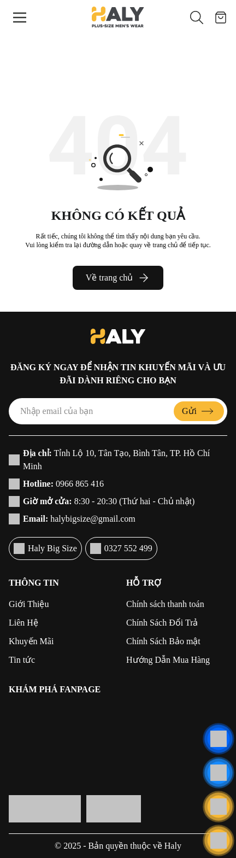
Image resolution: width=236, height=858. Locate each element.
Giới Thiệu (29, 604)
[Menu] (20, 17)
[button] (196, 17)
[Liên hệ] (218, 739)
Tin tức (22, 659)
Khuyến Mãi (31, 641)
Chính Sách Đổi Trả (162, 622)
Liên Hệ (23, 622)
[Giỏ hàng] (220, 17)
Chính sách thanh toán (165, 604)
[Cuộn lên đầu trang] (218, 840)
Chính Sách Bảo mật (163, 641)
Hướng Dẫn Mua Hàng (168, 659)
